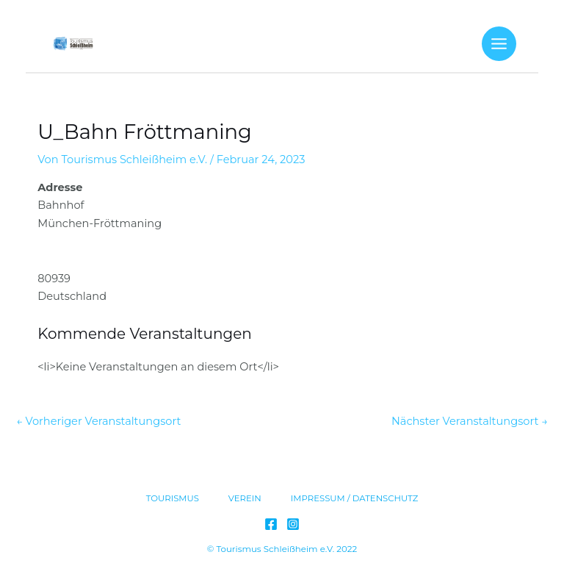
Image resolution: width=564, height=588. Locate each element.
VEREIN (244, 498)
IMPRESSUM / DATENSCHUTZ (355, 498)
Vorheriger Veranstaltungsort (98, 421)
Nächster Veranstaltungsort (469, 421)
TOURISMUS (172, 498)
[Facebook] (271, 524)
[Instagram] (293, 524)
